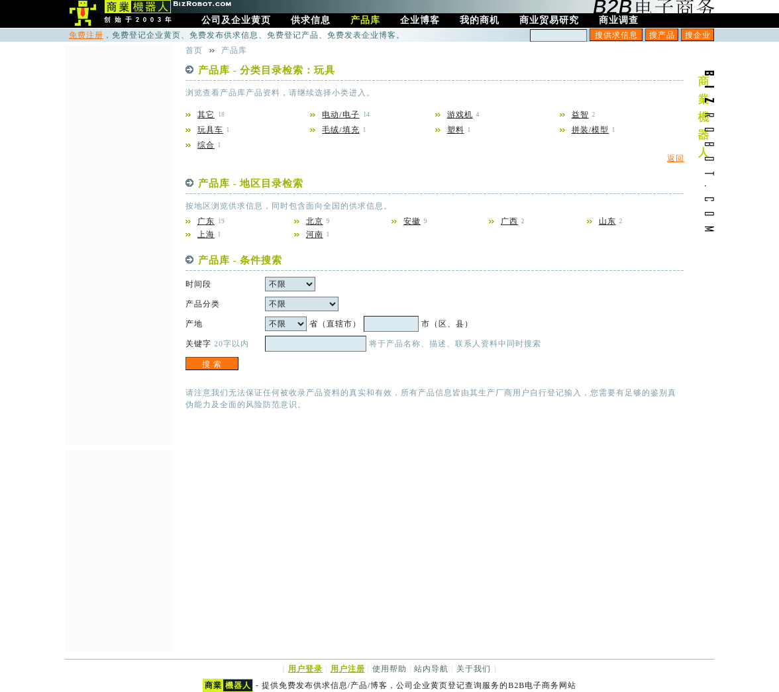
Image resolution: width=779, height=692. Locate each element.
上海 (206, 234)
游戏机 (460, 114)
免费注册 (86, 35)
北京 (314, 221)
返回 (675, 158)
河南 (314, 234)
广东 (206, 221)
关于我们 (473, 668)
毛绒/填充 (340, 129)
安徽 (412, 221)
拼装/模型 (590, 129)
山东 (607, 221)
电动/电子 (340, 114)
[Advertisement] (118, 243)
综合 (206, 145)
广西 (509, 221)
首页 (194, 50)
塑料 (455, 129)
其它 (206, 114)
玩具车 (210, 129)
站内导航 (431, 668)
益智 (580, 114)
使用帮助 (389, 668)
